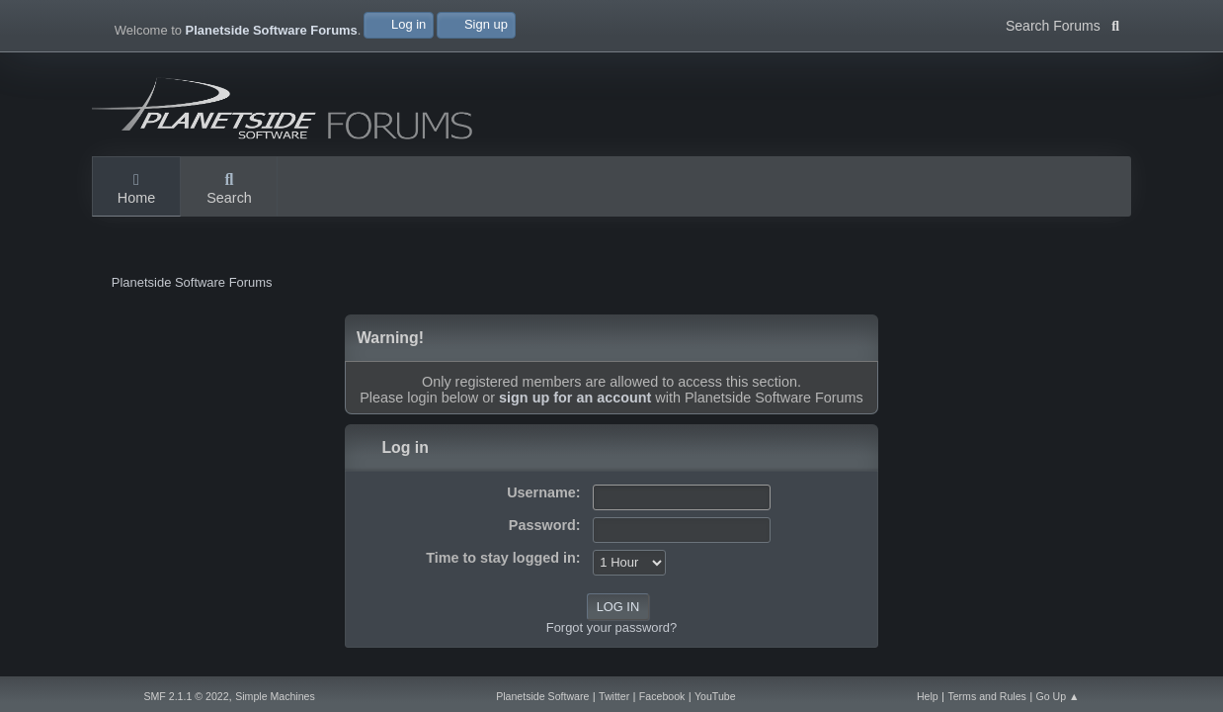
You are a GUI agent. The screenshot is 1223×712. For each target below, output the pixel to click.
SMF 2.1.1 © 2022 (185, 696)
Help (927, 696)
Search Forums (1062, 24)
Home (136, 190)
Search (229, 190)
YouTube (715, 696)
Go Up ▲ (1057, 696)
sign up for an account (575, 397)
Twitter (614, 696)
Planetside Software (542, 696)
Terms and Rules (986, 696)
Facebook (662, 696)
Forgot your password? (611, 627)
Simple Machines (275, 696)
